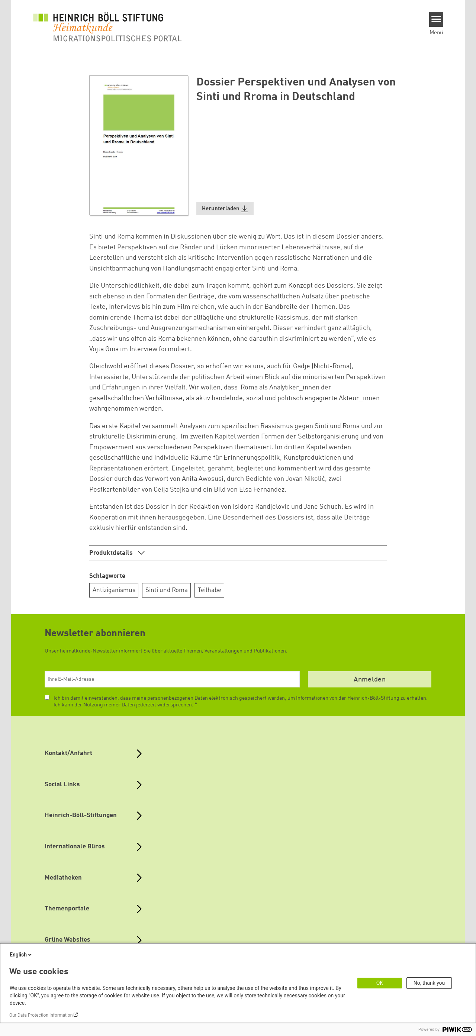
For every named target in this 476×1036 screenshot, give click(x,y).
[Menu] (436, 19)
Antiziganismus (114, 590)
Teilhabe (209, 590)
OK (379, 983)
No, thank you (429, 983)
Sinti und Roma (166, 590)
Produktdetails (111, 553)
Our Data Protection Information (41, 1015)
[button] (225, 209)
